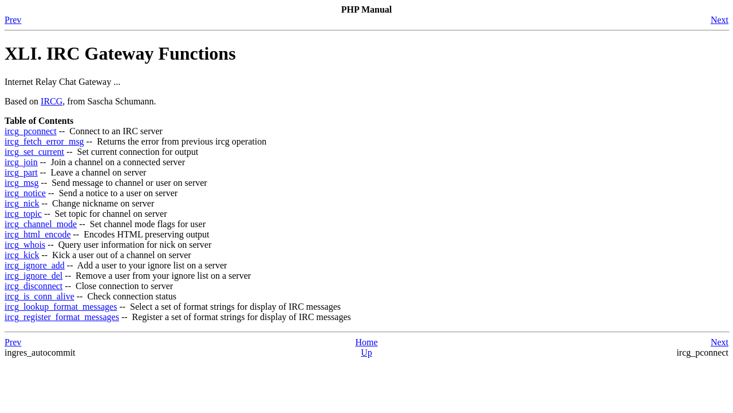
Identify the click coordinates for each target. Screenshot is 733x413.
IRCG (51, 101)
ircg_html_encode (38, 234)
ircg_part (21, 172)
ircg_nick (22, 203)
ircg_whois (25, 245)
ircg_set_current (34, 152)
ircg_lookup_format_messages (61, 306)
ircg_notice (25, 193)
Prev (13, 20)
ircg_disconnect (33, 286)
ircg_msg (22, 183)
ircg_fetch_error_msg (44, 141)
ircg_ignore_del (33, 275)
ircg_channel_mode (41, 224)
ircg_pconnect (31, 131)
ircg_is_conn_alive (39, 296)
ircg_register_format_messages (62, 317)
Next (719, 20)
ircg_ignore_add (35, 265)
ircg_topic (23, 214)
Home (366, 342)
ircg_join (21, 162)
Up (366, 352)
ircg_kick (22, 255)
